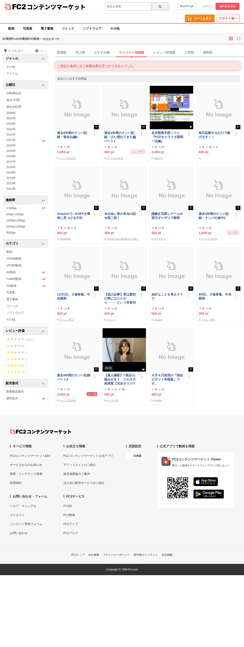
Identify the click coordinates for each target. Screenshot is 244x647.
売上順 (80, 52)
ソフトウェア (92, 28)
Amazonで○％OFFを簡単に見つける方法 (73, 216)
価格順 (207, 52)
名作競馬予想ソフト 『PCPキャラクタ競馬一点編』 (167, 137)
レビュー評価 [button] (25, 331)
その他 (115, 28)
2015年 (11, 172)
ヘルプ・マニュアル (23, 506)
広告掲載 (167, 554)
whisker (158, 400)
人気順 (189, 52)
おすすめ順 (102, 52)
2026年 (11, 113)
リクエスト (17, 515)
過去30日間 (13, 106)
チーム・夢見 (66, 320)
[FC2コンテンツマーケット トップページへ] (40, 431)
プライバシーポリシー (116, 554)
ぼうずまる (160, 239)
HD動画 (25, 286)
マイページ (186, 6)
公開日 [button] (25, 85)
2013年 (11, 183)
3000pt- (11, 232)
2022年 (11, 134)
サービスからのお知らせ (26, 464)
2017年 (11, 161)
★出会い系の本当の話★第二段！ (120, 216)
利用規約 (16, 483)
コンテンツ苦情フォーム (26, 524)
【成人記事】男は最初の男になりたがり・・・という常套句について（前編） (120, 299)
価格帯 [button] (25, 200)
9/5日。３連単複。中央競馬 (215, 296)
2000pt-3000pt (15, 226)
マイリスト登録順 (131, 52)
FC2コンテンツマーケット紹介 (30, 455)
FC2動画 (69, 515)
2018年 (11, 156)
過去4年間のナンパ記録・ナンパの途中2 (214, 216)
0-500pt (25, 208)
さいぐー (111, 320)
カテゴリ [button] (25, 243)
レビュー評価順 (164, 52)
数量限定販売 (15, 391)
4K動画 (25, 272)
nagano (158, 320)
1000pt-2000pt (15, 220)
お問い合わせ (19, 533)
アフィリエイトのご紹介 (79, 464)
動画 (11, 28)
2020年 (11, 145)
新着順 (61, 52)
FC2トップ (78, 554)
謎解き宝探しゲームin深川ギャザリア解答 (167, 216)
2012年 (11, 188)
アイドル (12, 73)
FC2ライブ (70, 524)
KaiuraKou (65, 239)
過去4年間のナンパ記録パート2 (73, 377)
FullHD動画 (25, 279)
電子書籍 (47, 28)
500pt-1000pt (15, 214)
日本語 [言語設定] (137, 455)
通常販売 (25, 399)
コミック (68, 28)
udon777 (158, 158)
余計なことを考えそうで (167, 296)
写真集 (27, 28)
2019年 (11, 150)
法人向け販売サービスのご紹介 (84, 483)
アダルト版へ (228, 18)
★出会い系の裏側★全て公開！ (123, 239)
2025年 (11, 118)
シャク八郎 (112, 400)
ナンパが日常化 (68, 158)
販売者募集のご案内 (76, 474)
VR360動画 (13, 265)
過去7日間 (13, 100)
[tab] (149, 52)
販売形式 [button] (25, 383)
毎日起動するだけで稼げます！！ (214, 135)
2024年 (11, 123)
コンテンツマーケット (56, 6)
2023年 (11, 129)
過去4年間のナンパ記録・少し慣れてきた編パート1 (120, 137)
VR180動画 (13, 258)
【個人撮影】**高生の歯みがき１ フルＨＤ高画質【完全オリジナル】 (120, 379)
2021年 (25, 140)
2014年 (11, 178)
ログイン (207, 6)
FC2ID (67, 506)
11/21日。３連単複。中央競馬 (73, 296)
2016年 (11, 167)
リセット (41, 50)
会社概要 (93, 554)
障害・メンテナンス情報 (26, 474)
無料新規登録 (227, 6)
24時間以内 (13, 93)
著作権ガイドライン (146, 554)
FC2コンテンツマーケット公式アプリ (88, 455)
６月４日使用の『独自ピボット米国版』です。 (167, 379)
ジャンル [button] (25, 58)
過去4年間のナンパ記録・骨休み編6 (72, 135)
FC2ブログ (70, 533)
